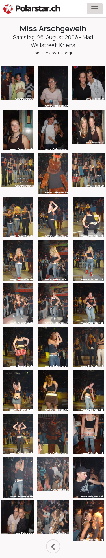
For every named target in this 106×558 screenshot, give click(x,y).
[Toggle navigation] (95, 8)
